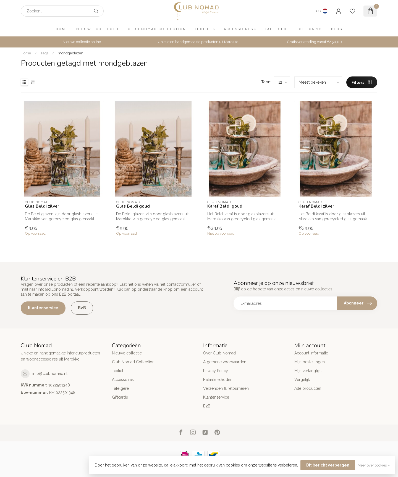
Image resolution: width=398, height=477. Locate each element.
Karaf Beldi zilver (316, 206)
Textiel (203, 29)
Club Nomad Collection (157, 29)
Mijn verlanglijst (308, 371)
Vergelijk (302, 379)
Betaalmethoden (217, 379)
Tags (44, 53)
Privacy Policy (215, 371)
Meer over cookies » (374, 465)
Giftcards (311, 29)
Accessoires (238, 29)
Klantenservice (43, 308)
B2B (82, 308)
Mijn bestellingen (309, 362)
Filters (362, 82)
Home (62, 29)
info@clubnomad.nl (49, 373)
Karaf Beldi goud (224, 206)
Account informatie (311, 353)
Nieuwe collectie (98, 29)
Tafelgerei (278, 29)
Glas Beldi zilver (42, 206)
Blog (336, 29)
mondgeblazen (70, 53)
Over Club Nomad (219, 353)
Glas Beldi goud (133, 206)
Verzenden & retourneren (226, 388)
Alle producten (307, 388)
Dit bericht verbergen (327, 465)
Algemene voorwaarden (224, 362)
